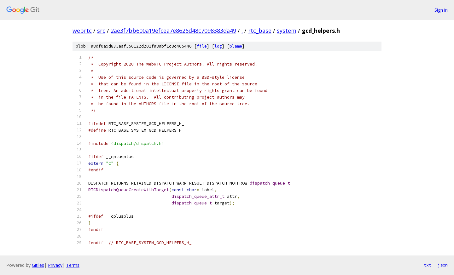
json (443, 265)
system (286, 30)
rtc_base (259, 30)
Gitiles (38, 265)
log (218, 46)
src (101, 30)
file (202, 46)
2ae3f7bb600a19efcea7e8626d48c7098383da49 (173, 30)
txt (427, 265)
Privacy (55, 265)
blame (236, 46)
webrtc (82, 30)
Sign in (441, 10)
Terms (72, 265)
